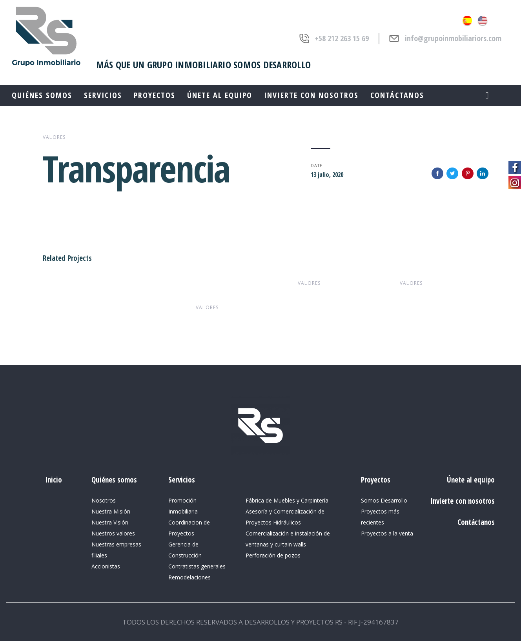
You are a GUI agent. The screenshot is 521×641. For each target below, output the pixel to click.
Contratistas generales (197, 566)
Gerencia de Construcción (185, 550)
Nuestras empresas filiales (116, 550)
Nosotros (103, 500)
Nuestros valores (113, 533)
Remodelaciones (189, 577)
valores (54, 137)
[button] (487, 95)
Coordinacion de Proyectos (189, 528)
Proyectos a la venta (387, 533)
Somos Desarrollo (384, 500)
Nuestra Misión (110, 511)
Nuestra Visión (109, 522)
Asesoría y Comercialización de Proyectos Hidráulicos (285, 517)
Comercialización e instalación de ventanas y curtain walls (288, 539)
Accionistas (105, 566)
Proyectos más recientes (380, 517)
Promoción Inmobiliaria (183, 506)
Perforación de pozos (273, 555)
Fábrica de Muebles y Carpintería (287, 500)
